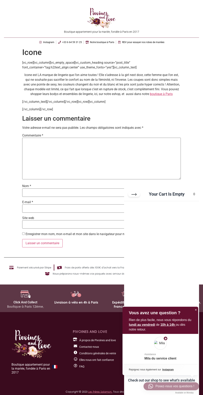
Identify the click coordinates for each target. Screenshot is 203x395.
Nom (26, 186)
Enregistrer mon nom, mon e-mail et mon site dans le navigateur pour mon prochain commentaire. (94, 234)
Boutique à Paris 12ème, (25, 307)
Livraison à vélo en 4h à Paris (76, 302)
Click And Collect (25, 302)
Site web (28, 218)
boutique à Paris (161, 94)
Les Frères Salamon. (100, 391)
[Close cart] (134, 194)
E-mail (27, 202)
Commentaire (32, 135)
